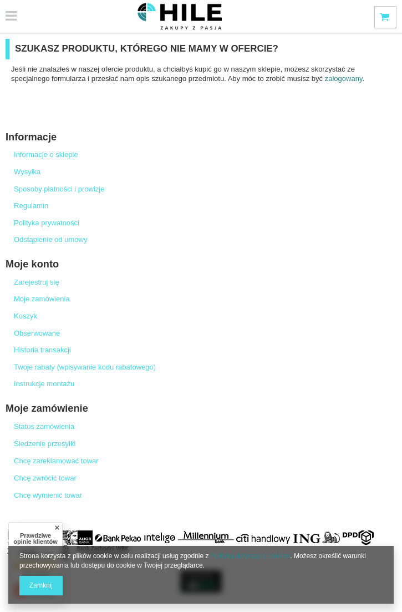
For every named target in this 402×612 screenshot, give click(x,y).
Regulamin (31, 205)
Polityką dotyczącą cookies (250, 556)
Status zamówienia (44, 426)
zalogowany (344, 78)
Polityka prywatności (46, 223)
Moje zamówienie (47, 408)
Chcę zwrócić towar (45, 478)
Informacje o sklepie (46, 154)
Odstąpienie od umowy (50, 239)
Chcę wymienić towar (48, 495)
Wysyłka (27, 172)
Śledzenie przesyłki (44, 443)
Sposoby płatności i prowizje (59, 189)
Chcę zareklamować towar (56, 461)
